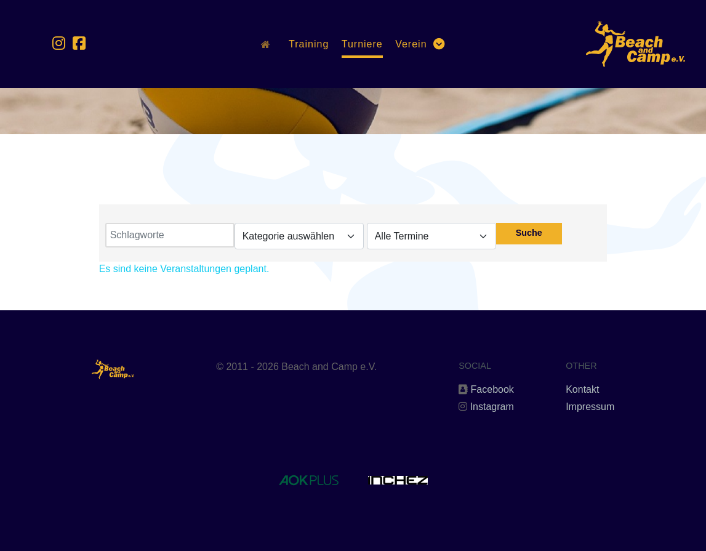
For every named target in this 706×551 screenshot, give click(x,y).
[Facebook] (79, 43)
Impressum (590, 406)
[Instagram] (61, 43)
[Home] (268, 43)
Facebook (492, 389)
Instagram (492, 406)
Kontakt (582, 389)
